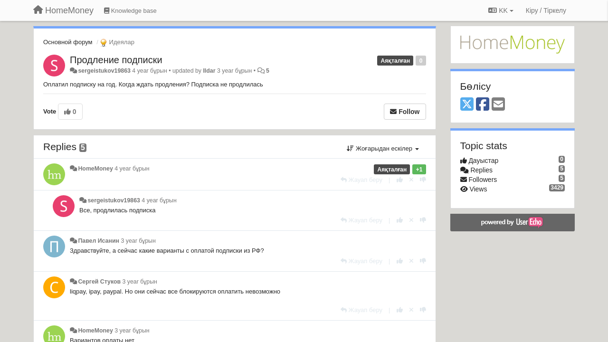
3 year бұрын (138, 241)
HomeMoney (95, 168)
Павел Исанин (98, 241)
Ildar (209, 70)
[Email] (498, 104)
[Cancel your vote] (411, 179)
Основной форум (68, 42)
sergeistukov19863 (104, 70)
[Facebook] (482, 104)
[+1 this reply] (400, 179)
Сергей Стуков (99, 281)
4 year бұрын (131, 168)
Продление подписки (116, 60)
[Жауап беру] (361, 179)
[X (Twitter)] (467, 104)
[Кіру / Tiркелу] (546, 10)
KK (500, 10)
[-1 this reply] (423, 179)
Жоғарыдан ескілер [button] (382, 148)
